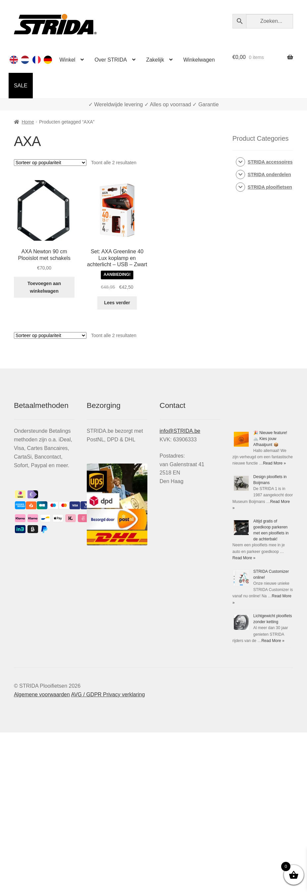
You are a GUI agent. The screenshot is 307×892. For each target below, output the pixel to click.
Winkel (67, 60)
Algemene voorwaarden (42, 694)
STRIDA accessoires (270, 162)
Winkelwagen (199, 60)
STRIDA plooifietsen (270, 187)
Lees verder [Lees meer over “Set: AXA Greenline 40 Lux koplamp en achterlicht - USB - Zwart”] (117, 302)
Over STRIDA (110, 60)
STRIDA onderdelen (269, 174)
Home (28, 121)
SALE (20, 85)
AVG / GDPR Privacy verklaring (108, 694)
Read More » (274, 463)
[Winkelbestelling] (50, 162)
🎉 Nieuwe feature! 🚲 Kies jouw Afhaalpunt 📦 (270, 438)
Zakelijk (155, 60)
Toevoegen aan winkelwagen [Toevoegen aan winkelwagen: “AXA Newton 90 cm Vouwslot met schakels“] (44, 287)
